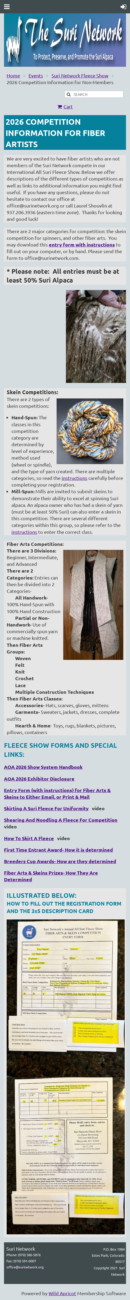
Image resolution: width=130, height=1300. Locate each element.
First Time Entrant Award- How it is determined (58, 850)
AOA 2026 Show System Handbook (43, 767)
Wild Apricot (62, 1293)
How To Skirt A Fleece (29, 838)
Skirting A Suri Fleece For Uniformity (46, 808)
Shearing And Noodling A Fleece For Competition (60, 820)
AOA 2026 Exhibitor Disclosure (39, 779)
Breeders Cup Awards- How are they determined (60, 861)
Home (13, 75)
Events (36, 75)
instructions (74, 478)
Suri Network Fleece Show (80, 75)
